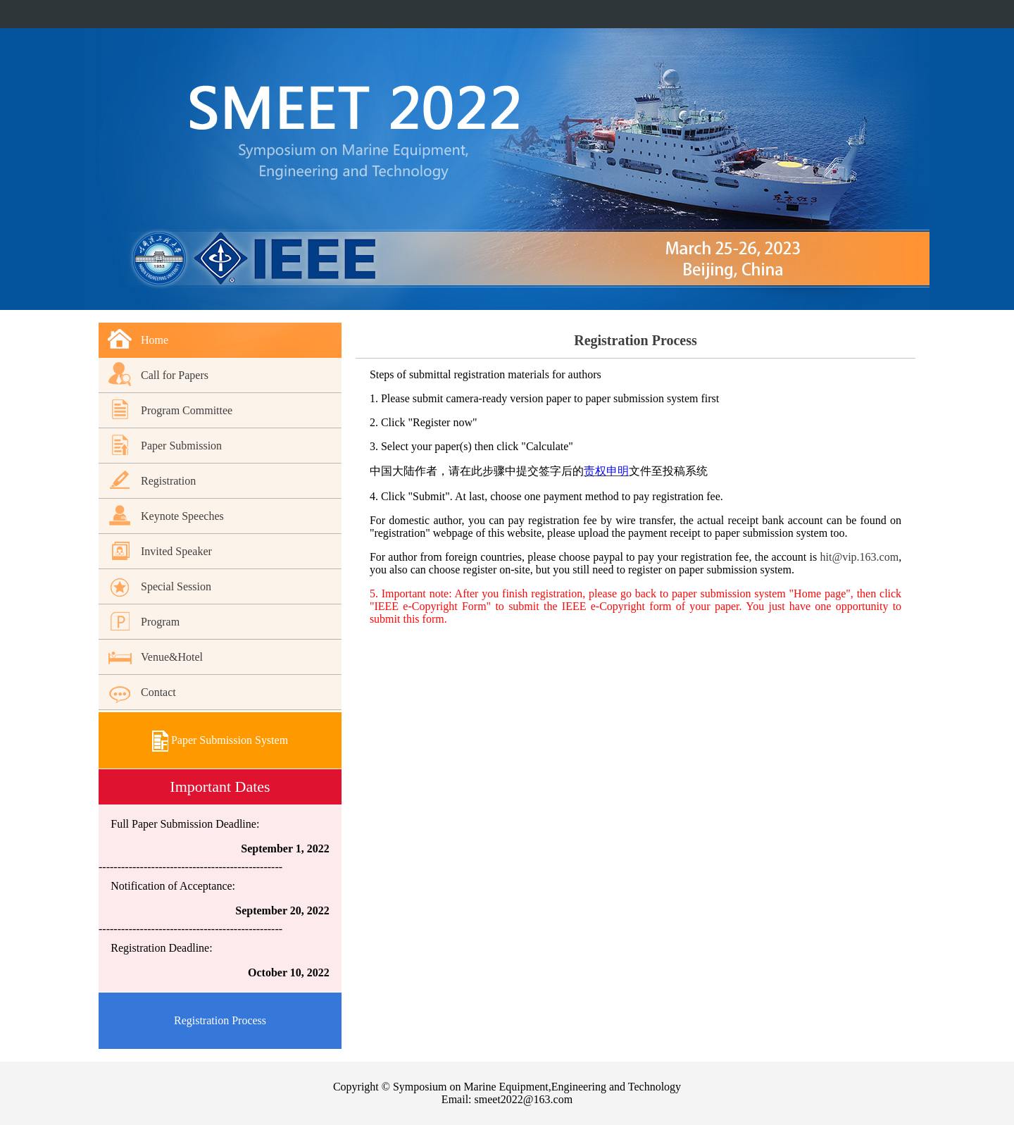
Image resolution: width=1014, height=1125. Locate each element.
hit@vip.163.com (859, 557)
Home (154, 340)
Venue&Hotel (172, 657)
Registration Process (220, 1020)
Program (160, 622)
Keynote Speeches (182, 516)
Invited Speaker (176, 551)
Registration (168, 481)
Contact (158, 692)
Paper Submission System (220, 740)
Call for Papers (174, 375)
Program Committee (186, 410)
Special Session (176, 586)
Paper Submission (181, 446)
